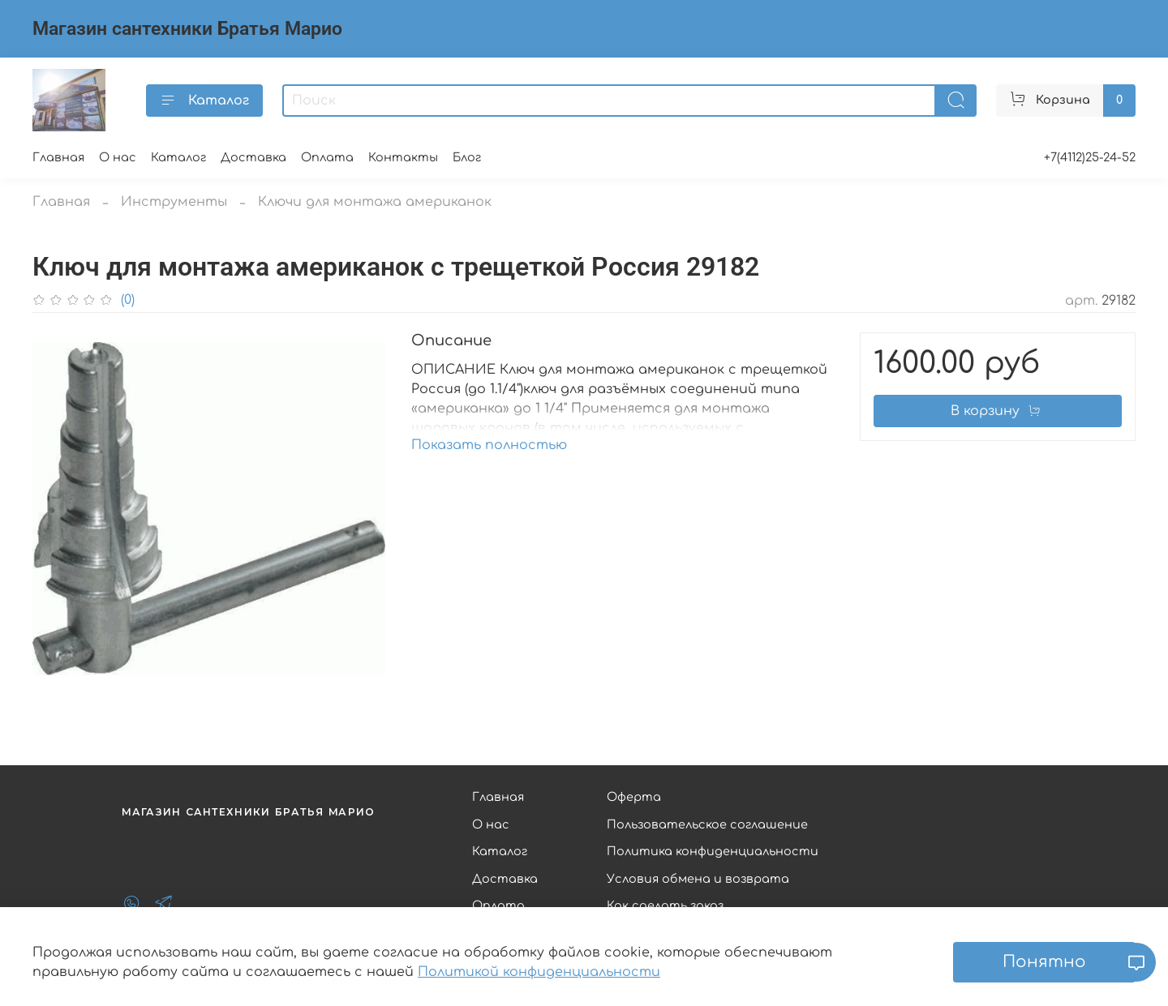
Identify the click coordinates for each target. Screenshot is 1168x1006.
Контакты (403, 157)
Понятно (1044, 961)
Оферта (634, 796)
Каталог (204, 100)
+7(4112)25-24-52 (1090, 157)
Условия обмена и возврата (698, 878)
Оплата (327, 157)
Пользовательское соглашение (707, 824)
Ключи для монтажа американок (375, 202)
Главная (58, 157)
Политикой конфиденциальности (539, 972)
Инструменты (174, 202)
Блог (467, 157)
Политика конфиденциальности (712, 851)
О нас (117, 157)
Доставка (253, 157)
